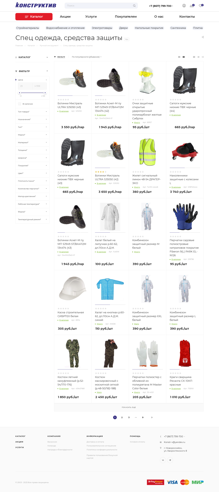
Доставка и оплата (95, 442)
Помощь (135, 436)
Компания (53, 436)
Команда (51, 446)
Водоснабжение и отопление (65, 28)
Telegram (170, 460)
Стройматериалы (27, 28)
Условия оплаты (137, 442)
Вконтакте (163, 460)
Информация (95, 436)
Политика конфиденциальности (102, 449)
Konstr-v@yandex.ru (174, 442)
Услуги (19, 447)
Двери (123, 28)
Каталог (20, 436)
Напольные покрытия (149, 28)
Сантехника (178, 28)
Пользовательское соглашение (101, 446)
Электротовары (102, 28)
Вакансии (52, 442)
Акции (19, 442)
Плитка (198, 28)
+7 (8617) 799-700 (160, 6)
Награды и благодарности (59, 449)
